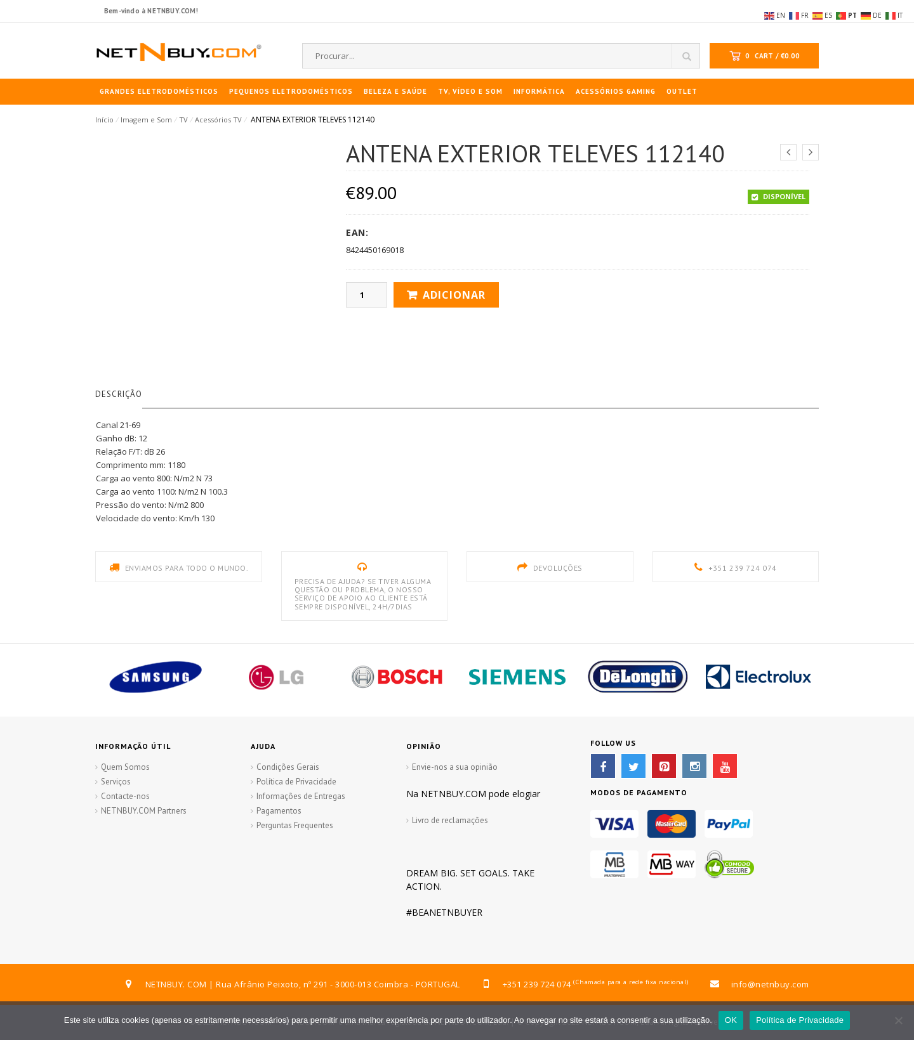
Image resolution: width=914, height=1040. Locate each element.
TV (183, 119)
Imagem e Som (146, 119)
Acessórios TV (218, 119)
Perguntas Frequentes (294, 825)
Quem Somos (125, 767)
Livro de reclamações (450, 820)
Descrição (118, 394)
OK (731, 1020)
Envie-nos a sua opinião (455, 767)
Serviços (116, 781)
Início (104, 119)
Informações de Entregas (300, 796)
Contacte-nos (125, 796)
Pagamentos (278, 810)
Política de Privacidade (296, 781)
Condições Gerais (287, 767)
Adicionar (454, 295)
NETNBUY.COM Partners (144, 810)
